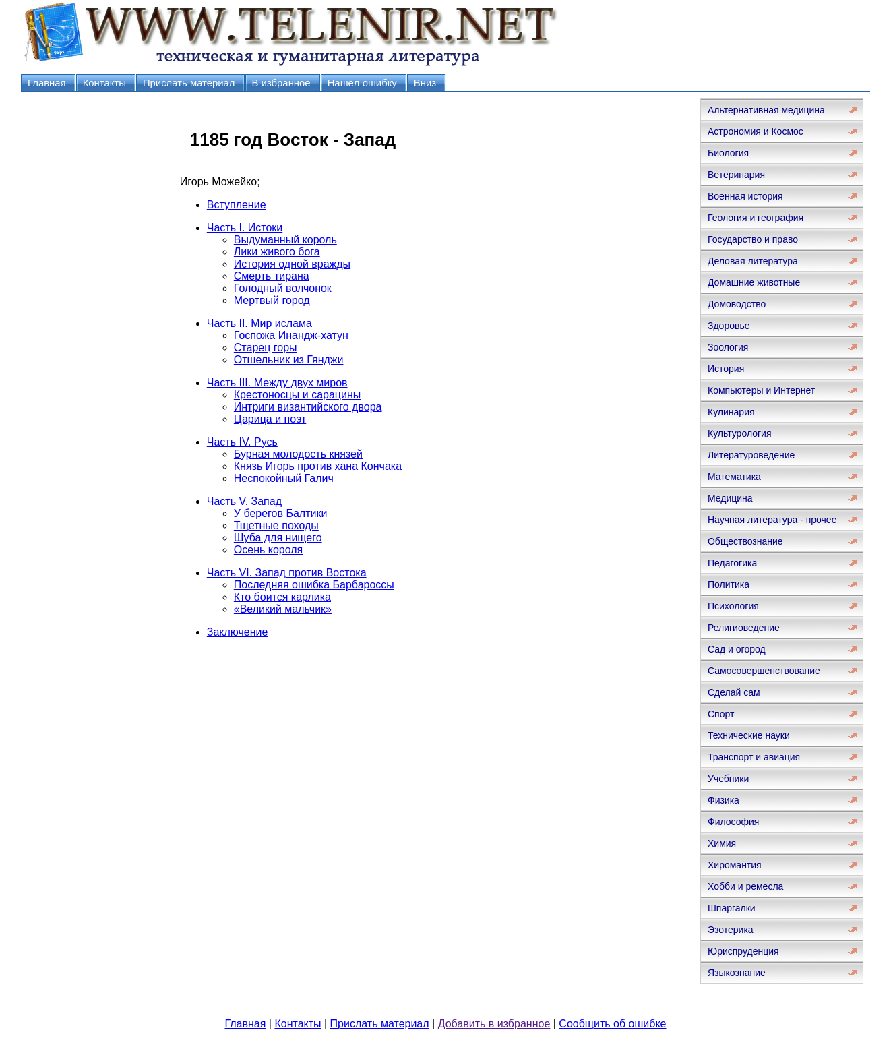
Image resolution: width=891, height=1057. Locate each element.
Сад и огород (737, 649)
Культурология (740, 433)
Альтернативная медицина (766, 109)
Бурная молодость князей (298, 454)
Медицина (730, 498)
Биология (728, 153)
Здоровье (729, 325)
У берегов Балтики (281, 513)
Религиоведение (744, 627)
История (726, 368)
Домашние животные (754, 282)
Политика (728, 584)
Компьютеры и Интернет (761, 390)
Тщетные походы (276, 525)
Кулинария (731, 411)
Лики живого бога (277, 252)
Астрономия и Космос (755, 131)
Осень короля (268, 549)
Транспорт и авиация (754, 757)
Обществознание (745, 541)
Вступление (236, 204)
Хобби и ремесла (745, 886)
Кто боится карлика (282, 597)
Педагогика (732, 562)
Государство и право (753, 239)
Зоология (728, 347)
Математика (734, 476)
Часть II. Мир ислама (259, 323)
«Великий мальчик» (283, 609)
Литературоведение (751, 455)
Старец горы (265, 347)
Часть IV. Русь (242, 442)
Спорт (721, 713)
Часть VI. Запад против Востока (287, 572)
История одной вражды (292, 264)
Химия (722, 843)
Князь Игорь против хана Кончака (318, 466)
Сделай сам (734, 692)
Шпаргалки (732, 908)
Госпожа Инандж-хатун (291, 335)
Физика (723, 800)
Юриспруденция (743, 951)
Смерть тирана (271, 276)
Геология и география (755, 217)
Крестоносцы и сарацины (297, 394)
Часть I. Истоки (245, 227)
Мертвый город (272, 300)
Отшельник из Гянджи (289, 359)
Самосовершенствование (764, 670)
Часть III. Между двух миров (277, 382)
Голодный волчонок (283, 288)
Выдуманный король (285, 239)
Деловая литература (753, 260)
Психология (733, 606)
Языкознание (737, 972)
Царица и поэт (270, 419)
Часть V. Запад (244, 501)
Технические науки (749, 735)
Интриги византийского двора (308, 407)
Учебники (728, 778)
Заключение (237, 632)
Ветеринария (736, 174)
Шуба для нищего (278, 537)
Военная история (745, 196)
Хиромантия (735, 864)
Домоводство (737, 304)
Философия (733, 821)
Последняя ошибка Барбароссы (314, 585)
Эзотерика (731, 929)
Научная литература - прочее (772, 519)
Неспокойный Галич (284, 478)
